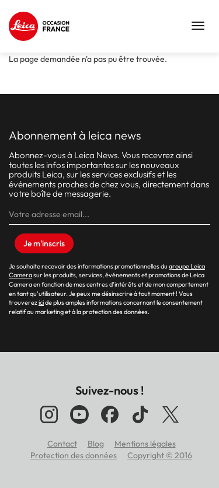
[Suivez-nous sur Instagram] (49, 423)
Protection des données (73, 455)
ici (41, 302)
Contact (62, 443)
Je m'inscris (44, 243)
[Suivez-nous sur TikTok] (140, 423)
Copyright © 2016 (159, 455)
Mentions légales (145, 443)
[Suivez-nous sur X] (170, 423)
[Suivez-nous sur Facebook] (109, 423)
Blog (96, 443)
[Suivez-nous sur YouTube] (79, 423)
